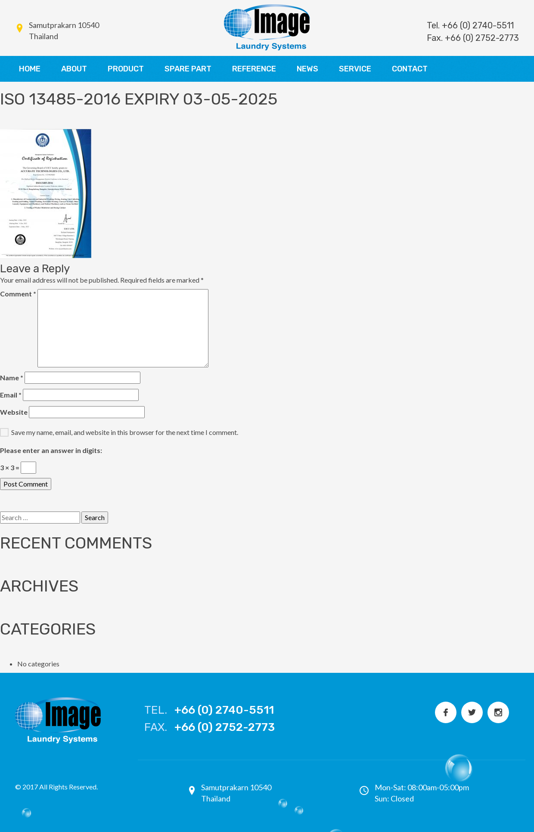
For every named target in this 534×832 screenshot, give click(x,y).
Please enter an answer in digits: (51, 450)
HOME (29, 69)
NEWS (307, 69)
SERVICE (355, 69)
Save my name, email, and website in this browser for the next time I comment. (124, 432)
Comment (18, 294)
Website (14, 412)
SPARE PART (188, 69)
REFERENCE (254, 69)
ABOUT (74, 69)
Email (11, 395)
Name (11, 377)
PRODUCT (126, 69)
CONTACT (410, 69)
